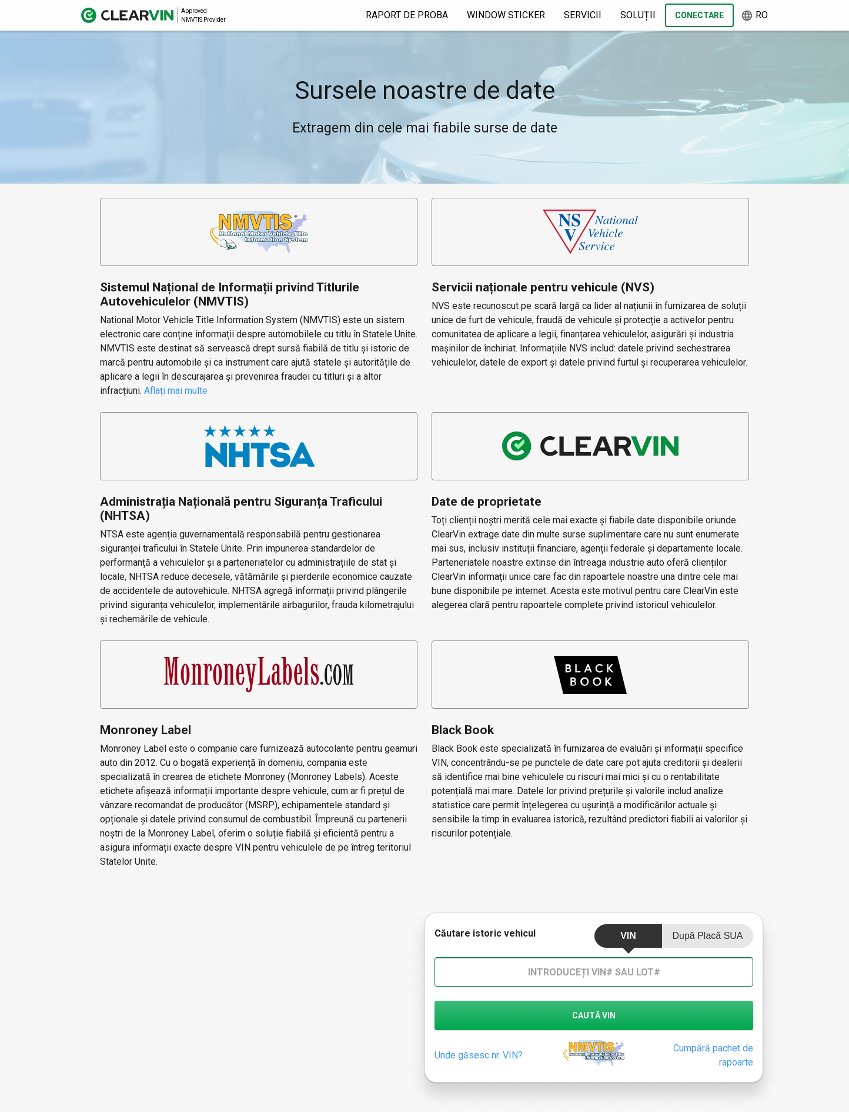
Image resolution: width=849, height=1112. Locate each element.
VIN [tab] (628, 936)
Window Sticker (506, 15)
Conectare (699, 15)
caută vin (594, 1015)
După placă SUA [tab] (707, 936)
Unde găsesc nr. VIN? (478, 1055)
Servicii (582, 15)
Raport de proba (407, 15)
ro (754, 15)
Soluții (638, 15)
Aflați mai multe (176, 390)
